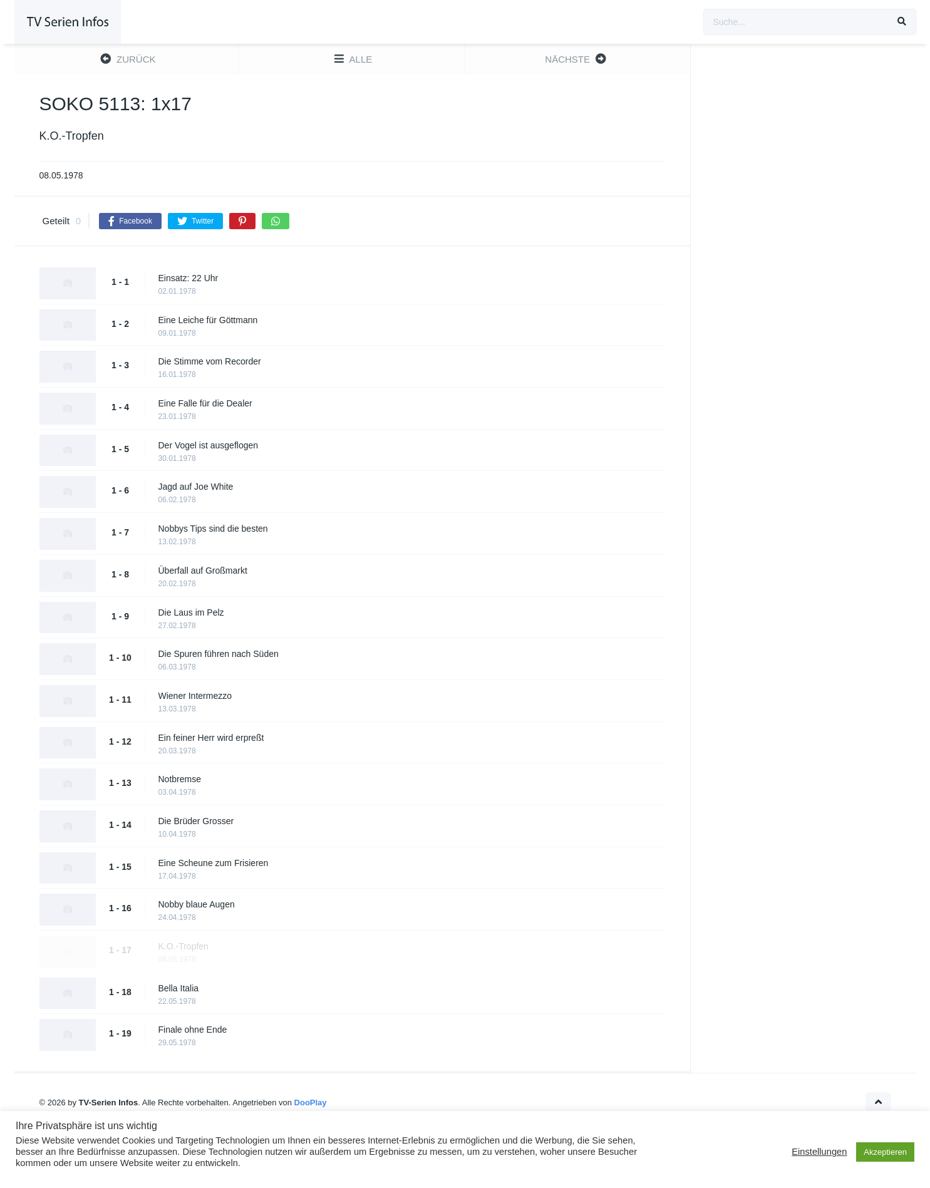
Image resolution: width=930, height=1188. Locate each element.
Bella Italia (178, 988)
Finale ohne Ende (192, 1030)
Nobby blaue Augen (196, 904)
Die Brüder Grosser (196, 821)
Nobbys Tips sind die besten (213, 529)
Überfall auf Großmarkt (202, 571)
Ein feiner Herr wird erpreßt (211, 738)
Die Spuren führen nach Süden (218, 654)
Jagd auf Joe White (196, 487)
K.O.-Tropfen (183, 946)
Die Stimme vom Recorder (209, 361)
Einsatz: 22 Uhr (188, 278)
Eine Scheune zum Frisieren (213, 863)
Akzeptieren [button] (885, 1152)
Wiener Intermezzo (195, 696)
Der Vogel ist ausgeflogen (208, 445)
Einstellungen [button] (819, 1152)
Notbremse (179, 779)
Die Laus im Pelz (191, 612)
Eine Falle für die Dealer (205, 403)
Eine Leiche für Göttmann (208, 320)
